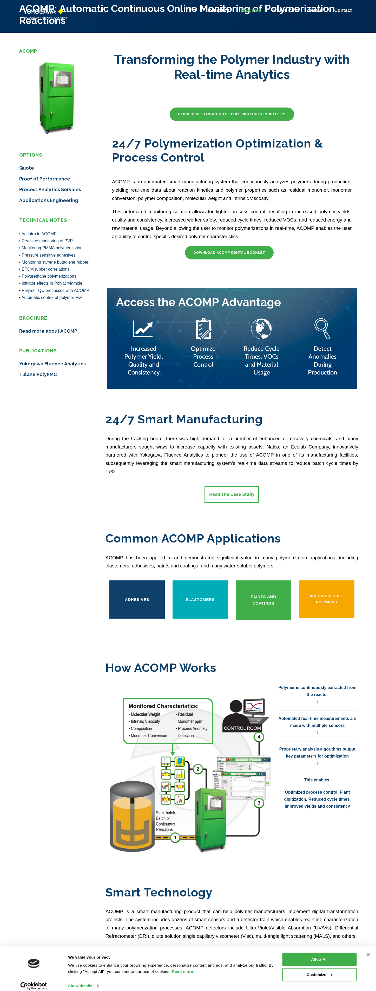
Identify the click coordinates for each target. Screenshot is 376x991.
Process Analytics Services (50, 189)
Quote (26, 168)
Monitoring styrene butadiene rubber (55, 262)
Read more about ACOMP (48, 331)
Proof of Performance (44, 179)
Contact (343, 10)
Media (316, 10)
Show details (80, 981)
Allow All (319, 954)
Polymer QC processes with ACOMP (55, 290)
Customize (320, 969)
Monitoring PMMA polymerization (52, 248)
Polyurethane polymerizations (49, 276)
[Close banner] (368, 949)
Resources (286, 10)
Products (252, 10)
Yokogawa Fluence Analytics (52, 363)
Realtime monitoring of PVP (47, 241)
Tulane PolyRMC (38, 374)
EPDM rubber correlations (46, 269)
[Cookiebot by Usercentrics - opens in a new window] (33, 981)
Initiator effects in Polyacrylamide (52, 283)
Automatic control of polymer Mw (52, 297)
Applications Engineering (48, 200)
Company (219, 10)
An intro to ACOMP (39, 234)
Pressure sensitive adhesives (49, 255)
